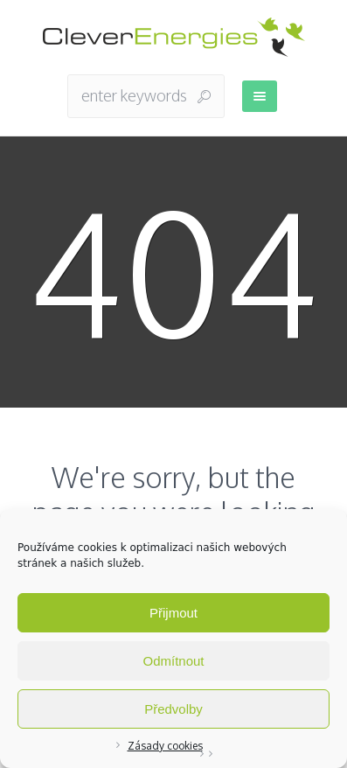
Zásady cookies (165, 745)
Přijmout (173, 612)
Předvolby (173, 709)
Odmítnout (173, 660)
